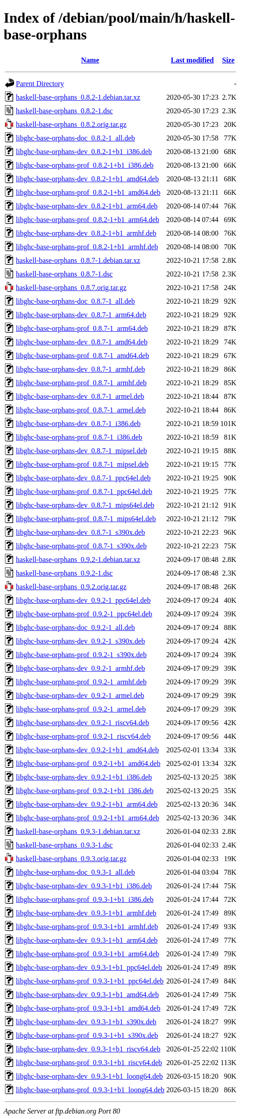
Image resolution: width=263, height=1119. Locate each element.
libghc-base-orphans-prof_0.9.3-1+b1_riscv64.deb (89, 1062)
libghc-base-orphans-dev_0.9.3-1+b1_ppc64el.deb (89, 967)
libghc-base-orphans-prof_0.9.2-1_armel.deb (81, 709)
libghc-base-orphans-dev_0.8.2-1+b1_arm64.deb (87, 206)
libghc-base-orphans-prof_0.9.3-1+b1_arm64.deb (87, 954)
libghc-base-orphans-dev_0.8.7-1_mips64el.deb (85, 505)
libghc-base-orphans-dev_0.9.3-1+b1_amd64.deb (87, 994)
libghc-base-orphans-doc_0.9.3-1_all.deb (75, 872)
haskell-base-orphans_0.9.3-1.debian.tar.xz (78, 831)
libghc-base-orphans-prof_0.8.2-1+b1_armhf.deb (87, 247)
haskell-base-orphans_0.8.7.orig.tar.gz (71, 287)
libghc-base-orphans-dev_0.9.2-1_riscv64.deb (82, 723)
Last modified (192, 60)
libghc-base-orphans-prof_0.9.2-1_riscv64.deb (83, 736)
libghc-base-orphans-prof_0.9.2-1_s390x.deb (81, 655)
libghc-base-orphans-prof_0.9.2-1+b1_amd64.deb (88, 763)
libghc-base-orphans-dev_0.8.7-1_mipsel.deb (81, 451)
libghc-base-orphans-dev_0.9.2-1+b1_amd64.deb (87, 750)
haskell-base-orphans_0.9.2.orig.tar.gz (71, 587)
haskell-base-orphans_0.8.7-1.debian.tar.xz (78, 260)
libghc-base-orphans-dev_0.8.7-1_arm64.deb (81, 315)
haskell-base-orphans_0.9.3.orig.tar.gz (71, 858)
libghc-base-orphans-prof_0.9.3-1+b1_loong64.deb (90, 1090)
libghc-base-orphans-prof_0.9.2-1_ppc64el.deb (84, 614)
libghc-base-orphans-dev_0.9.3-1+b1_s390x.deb (86, 1022)
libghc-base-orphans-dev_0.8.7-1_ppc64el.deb (83, 478)
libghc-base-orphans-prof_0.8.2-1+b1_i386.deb (85, 165)
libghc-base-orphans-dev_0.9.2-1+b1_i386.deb (84, 777)
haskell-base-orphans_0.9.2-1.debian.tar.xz (78, 559)
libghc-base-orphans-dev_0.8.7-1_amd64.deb (81, 342)
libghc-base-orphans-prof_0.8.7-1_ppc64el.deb (84, 491)
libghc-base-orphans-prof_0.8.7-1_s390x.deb (81, 546)
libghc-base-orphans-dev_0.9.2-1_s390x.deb (80, 641)
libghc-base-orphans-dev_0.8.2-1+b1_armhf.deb (86, 233)
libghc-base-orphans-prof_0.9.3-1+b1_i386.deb (85, 899)
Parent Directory (40, 83)
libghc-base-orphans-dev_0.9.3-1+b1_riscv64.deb (88, 1049)
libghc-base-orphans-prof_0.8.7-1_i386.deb (79, 437)
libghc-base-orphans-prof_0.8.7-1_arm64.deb (82, 328)
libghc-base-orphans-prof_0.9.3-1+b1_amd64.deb (88, 1008)
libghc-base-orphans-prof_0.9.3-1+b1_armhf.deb (87, 926)
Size (228, 60)
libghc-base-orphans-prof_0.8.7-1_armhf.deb (81, 383)
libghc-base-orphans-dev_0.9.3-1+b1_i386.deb (84, 886)
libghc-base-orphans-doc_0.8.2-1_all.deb (75, 138)
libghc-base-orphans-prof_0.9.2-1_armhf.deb (81, 682)
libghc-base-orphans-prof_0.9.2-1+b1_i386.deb (85, 790)
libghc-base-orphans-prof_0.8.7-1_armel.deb (81, 410)
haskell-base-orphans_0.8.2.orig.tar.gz (71, 124)
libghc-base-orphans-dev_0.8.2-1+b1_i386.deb (84, 151)
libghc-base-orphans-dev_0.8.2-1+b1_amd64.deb (87, 179)
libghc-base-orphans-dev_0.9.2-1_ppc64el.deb (83, 600)
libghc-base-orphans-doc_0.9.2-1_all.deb (75, 627)
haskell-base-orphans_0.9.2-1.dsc (64, 573)
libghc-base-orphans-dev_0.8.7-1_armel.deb (80, 396)
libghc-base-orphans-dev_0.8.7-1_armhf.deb (80, 369)
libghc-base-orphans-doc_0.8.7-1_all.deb (75, 301)
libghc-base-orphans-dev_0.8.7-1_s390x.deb (80, 532)
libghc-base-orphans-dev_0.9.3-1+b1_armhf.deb (86, 913)
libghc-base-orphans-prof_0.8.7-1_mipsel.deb (82, 464)
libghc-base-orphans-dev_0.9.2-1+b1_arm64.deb (87, 804)
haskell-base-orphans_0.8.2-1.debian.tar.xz (78, 97)
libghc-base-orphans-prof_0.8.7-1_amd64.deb (82, 355)
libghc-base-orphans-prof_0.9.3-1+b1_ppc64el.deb (90, 981)
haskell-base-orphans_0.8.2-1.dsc (64, 111)
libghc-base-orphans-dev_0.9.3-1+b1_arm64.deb (87, 940)
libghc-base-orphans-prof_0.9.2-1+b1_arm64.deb (87, 818)
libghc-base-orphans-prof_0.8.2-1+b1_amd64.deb (88, 192)
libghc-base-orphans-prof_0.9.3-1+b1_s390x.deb (87, 1035)
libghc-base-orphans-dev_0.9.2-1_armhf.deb (80, 668)
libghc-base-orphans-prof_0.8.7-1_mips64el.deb (86, 519)
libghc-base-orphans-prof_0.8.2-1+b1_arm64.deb (87, 219)
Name (90, 60)
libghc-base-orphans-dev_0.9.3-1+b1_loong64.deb (89, 1076)
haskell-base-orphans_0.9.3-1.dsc (64, 845)
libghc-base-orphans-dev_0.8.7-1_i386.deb (78, 423)
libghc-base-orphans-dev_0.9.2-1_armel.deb (80, 695)
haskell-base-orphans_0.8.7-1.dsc (64, 274)
